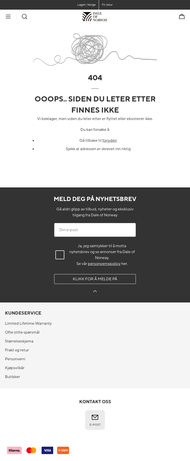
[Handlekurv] (182, 16)
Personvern (15, 359)
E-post (95, 420)
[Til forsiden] (107, 16)
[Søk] (24, 16)
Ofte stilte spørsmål (22, 332)
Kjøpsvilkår (14, 368)
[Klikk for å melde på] (95, 292)
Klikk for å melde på (95, 279)
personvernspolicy (104, 263)
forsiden (109, 140)
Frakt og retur (17, 350)
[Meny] (8, 16)
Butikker (12, 377)
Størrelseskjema (19, 341)
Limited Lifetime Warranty (28, 323)
